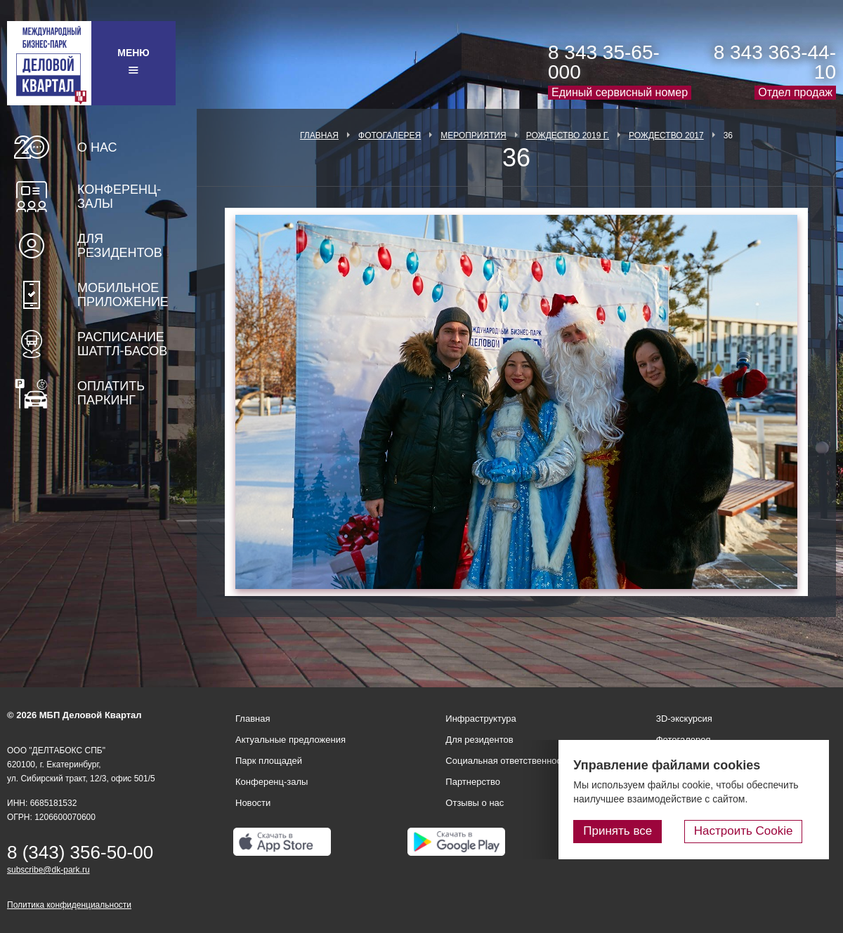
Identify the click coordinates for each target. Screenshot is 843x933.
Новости (252, 803)
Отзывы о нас (474, 803)
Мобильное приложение (123, 295)
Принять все (641, 833)
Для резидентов (119, 246)
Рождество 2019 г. (567, 135)
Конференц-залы (119, 197)
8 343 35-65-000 (604, 62)
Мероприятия (473, 135)
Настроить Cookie (755, 833)
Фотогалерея (389, 135)
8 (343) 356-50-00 (80, 852)
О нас (97, 147)
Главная (319, 135)
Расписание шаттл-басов (122, 344)
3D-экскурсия (684, 718)
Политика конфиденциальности (69, 905)
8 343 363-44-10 (775, 62)
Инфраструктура (480, 718)
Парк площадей (268, 760)
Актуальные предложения (290, 739)
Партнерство (472, 781)
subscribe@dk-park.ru (48, 870)
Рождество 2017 (666, 135)
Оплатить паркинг (111, 393)
